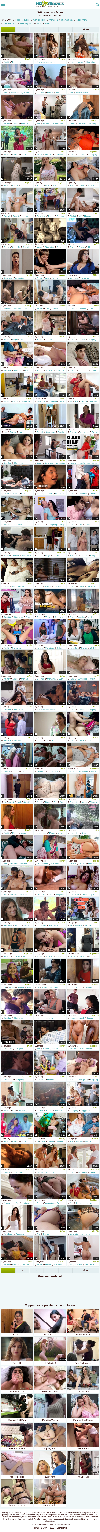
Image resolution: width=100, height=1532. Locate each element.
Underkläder (42, 833)
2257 (52, 1528)
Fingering (94, 1080)
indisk (17, 20)
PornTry (62, 306)
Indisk (6, 93)
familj (39, 23)
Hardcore (25, 216)
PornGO (29, 275)
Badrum (7, 525)
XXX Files (28, 892)
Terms (36, 1528)
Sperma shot (53, 771)
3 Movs (29, 213)
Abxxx (63, 152)
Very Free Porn (59, 923)
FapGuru (61, 984)
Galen (59, 648)
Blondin (7, 309)
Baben (72, 62)
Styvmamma (25, 93)
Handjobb (40, 1080)
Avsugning (92, 124)
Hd (61, 124)
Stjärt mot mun (82, 93)
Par (26, 370)
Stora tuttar (16, 62)
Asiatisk (15, 124)
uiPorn (29, 121)
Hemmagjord (83, 771)
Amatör (7, 62)
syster (26, 20)
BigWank (28, 59)
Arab (47, 309)
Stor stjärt (40, 93)
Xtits (30, 460)
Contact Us (62, 1528)
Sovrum (73, 247)
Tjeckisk (48, 617)
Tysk (92, 895)
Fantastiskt (41, 216)
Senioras (61, 429)
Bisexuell (58, 1111)
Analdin (29, 244)
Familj (26, 309)
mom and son (39, 20)
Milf (57, 93)
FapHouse (94, 152)
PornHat (62, 59)
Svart (91, 309)
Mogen (15, 340)
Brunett (46, 124)
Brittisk (84, 895)
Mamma (14, 93)
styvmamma (66, 20)
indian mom (81, 20)
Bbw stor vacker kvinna (46, 62)
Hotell (93, 771)
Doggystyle (25, 401)
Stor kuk (24, 124)
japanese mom (10, 23)
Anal (71, 93)
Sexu (63, 367)
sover (47, 23)
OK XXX (62, 1077)
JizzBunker (61, 553)
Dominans (59, 617)
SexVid (29, 1200)
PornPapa (95, 121)
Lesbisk (50, 93)
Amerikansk (74, 895)
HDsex (29, 90)
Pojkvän (79, 1141)
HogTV (62, 121)
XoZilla (63, 213)
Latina (89, 740)
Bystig (47, 185)
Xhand (96, 59)
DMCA (44, 1528)
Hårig (17, 1203)
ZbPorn (96, 398)
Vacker (80, 62)
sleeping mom (26, 23)
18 (71, 401)
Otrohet (73, 216)
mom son (53, 20)
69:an (44, 895)
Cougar (55, 124)
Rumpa (15, 185)
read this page (83, 1519)
